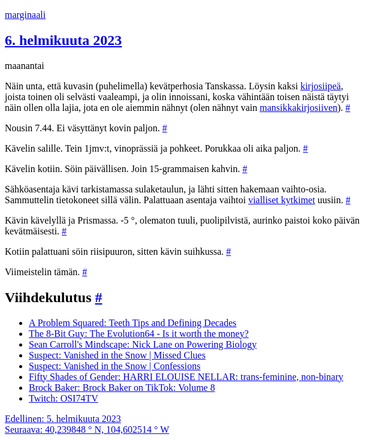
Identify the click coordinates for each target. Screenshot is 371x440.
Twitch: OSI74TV (63, 398)
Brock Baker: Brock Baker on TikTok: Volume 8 (122, 387)
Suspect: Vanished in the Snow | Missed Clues (117, 355)
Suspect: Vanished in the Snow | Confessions (114, 366)
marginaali (25, 15)
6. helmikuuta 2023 (63, 40)
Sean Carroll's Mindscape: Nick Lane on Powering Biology (143, 344)
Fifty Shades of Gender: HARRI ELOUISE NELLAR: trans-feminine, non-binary (186, 377)
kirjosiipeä (320, 86)
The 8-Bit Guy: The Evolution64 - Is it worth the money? (139, 334)
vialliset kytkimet (281, 200)
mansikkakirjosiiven (298, 108)
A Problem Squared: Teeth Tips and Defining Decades (133, 323)
